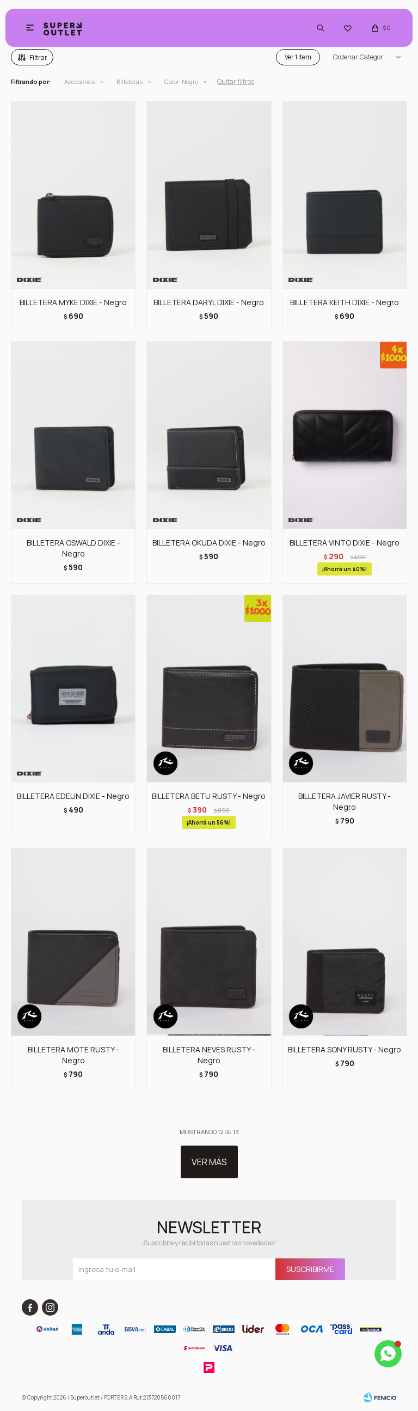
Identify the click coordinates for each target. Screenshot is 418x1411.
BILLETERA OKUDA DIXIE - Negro (209, 542)
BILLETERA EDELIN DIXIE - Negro (73, 796)
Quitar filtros (235, 81)
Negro (181, 81)
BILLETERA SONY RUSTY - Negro (344, 1049)
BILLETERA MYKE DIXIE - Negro (73, 302)
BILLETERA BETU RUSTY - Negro (209, 796)
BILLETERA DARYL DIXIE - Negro (208, 302)
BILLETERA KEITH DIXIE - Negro (344, 302)
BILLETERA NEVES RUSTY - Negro (209, 1054)
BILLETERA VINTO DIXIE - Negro (344, 542)
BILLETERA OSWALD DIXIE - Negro (73, 548)
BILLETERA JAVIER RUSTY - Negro (344, 801)
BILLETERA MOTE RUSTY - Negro (73, 1054)
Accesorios (79, 81)
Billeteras (129, 81)
